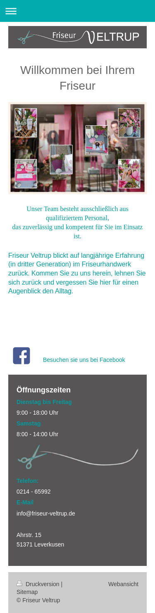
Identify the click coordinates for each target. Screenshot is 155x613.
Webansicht (123, 584)
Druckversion (39, 584)
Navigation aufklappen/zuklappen (77, 11)
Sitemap (27, 592)
